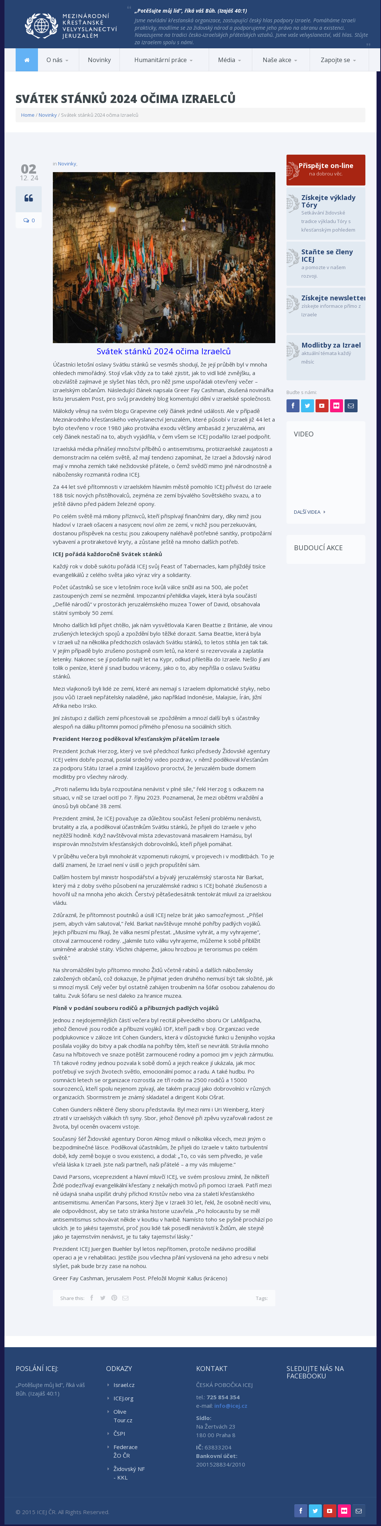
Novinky (99, 60)
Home (28, 115)
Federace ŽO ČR (125, 1452)
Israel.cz (124, 1385)
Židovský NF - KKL (129, 1474)
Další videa (307, 512)
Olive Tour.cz (122, 1417)
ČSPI (119, 1434)
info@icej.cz (230, 1406)
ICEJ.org (123, 1399)
